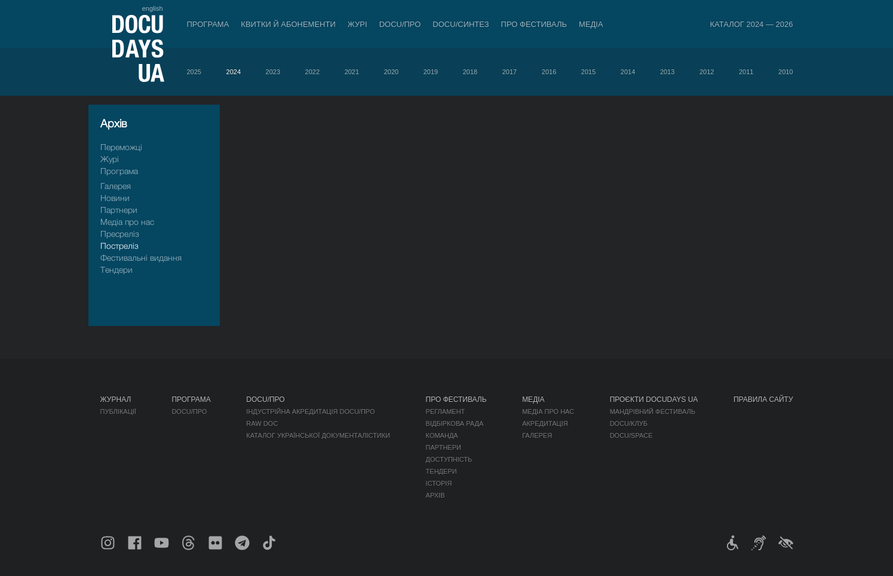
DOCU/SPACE (631, 435)
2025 (194, 71)
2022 (312, 71)
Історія (439, 483)
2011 (746, 71)
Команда (442, 435)
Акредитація (545, 423)
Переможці (121, 147)
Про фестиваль (534, 24)
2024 (233, 71)
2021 (352, 71)
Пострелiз (119, 245)
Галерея (115, 186)
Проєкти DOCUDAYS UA (654, 399)
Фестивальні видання (141, 257)
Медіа (591, 24)
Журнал (115, 399)
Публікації (118, 411)
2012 (706, 71)
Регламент (445, 411)
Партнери (118, 210)
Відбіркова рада (455, 423)
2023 (273, 71)
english (152, 8)
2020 (391, 71)
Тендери (116, 269)
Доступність (449, 459)
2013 (667, 71)
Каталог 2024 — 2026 (751, 24)
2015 (588, 71)
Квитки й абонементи (288, 24)
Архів (435, 495)
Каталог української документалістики (318, 435)
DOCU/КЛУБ (628, 423)
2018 (470, 71)
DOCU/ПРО (400, 24)
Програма (208, 24)
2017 (509, 71)
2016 (549, 71)
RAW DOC (262, 423)
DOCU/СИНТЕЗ (460, 24)
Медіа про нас (127, 222)
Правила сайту (763, 399)
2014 (628, 71)
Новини (115, 198)
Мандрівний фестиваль (652, 411)
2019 (431, 71)
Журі (357, 24)
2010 (785, 71)
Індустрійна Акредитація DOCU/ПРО (310, 411)
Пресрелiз (119, 233)
